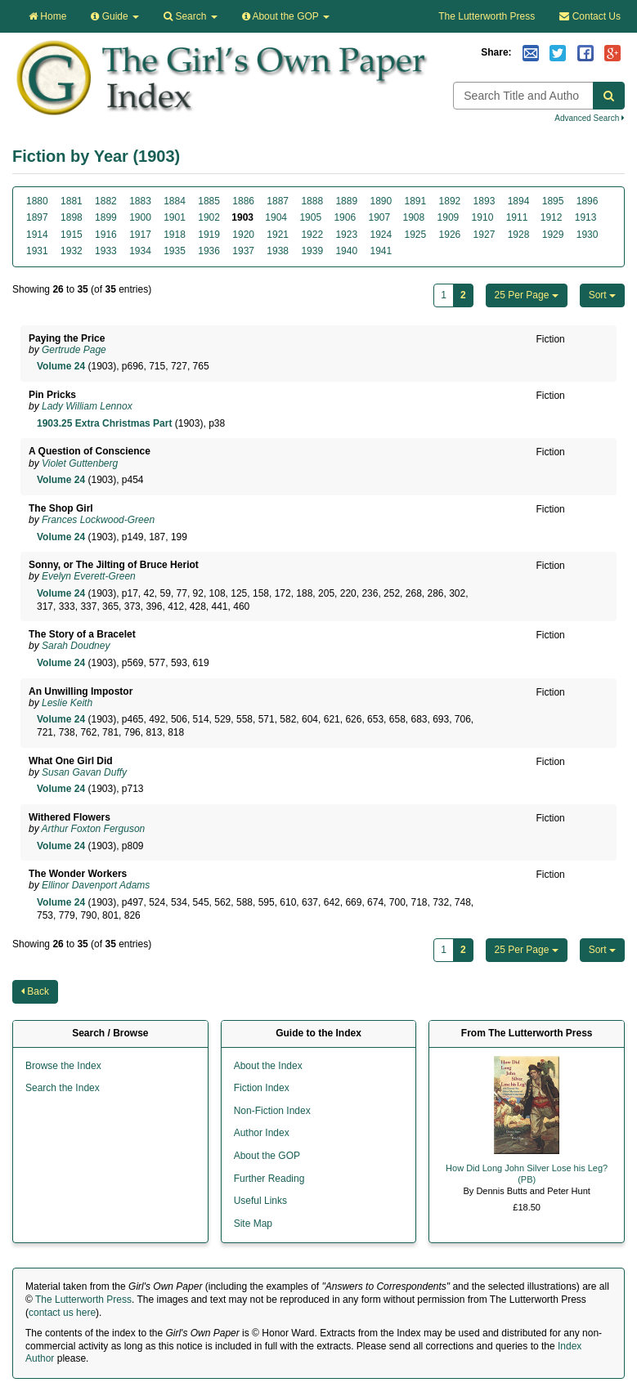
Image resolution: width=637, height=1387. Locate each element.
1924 (381, 234)
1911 (517, 217)
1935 (175, 251)
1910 (483, 217)
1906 (345, 217)
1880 (37, 201)
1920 (243, 234)
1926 (450, 234)
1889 (346, 201)
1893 (484, 201)
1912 (552, 217)
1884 (175, 201)
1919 (209, 234)
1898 (72, 217)
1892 (450, 201)
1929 (553, 234)
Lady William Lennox (87, 406)
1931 (37, 251)
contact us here (62, 1312)
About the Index (268, 1066)
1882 (106, 201)
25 (526, 295)
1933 (106, 251)
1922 (312, 234)
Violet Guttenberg (80, 463)
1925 (416, 234)
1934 (140, 251)
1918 (175, 234)
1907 (379, 217)
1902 (209, 217)
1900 (140, 217)
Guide (115, 16)
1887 (278, 201)
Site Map (253, 1223)
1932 (72, 251)
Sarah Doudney (76, 645)
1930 (587, 234)
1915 (72, 234)
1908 (414, 217)
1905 (310, 217)
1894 (519, 201)
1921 (278, 234)
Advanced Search (589, 118)
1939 (312, 251)
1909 (448, 217)
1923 (346, 234)
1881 (72, 201)
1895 (553, 201)
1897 (37, 217)
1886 (243, 201)
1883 (140, 201)
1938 (278, 251)
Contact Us (590, 16)
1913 (586, 217)
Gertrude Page (74, 350)
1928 (519, 234)
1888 (312, 201)
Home (47, 16)
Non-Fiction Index (272, 1110)
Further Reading (269, 1178)
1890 (381, 201)
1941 (381, 251)
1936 (209, 251)
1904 (276, 217)
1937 (243, 251)
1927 (484, 234)
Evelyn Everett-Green (89, 576)
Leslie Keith (67, 703)
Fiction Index (261, 1088)
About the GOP (286, 16)
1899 (106, 217)
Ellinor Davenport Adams (96, 885)
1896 (587, 201)
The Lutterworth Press (486, 16)
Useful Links (260, 1200)
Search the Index (62, 1088)
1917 (140, 234)
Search (191, 16)
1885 (209, 201)
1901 (175, 217)
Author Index (261, 1133)
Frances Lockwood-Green (98, 520)
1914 (37, 234)
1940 (346, 251)
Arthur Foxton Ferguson (94, 828)
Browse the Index (63, 1066)
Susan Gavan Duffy (84, 772)
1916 (106, 234)
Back (35, 991)
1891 (416, 201)
